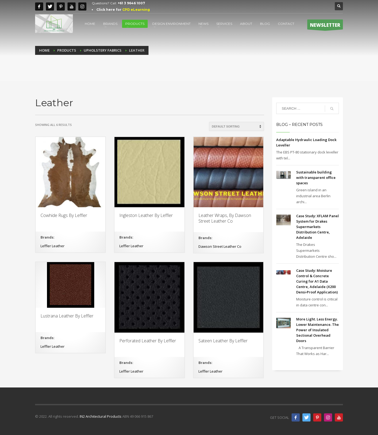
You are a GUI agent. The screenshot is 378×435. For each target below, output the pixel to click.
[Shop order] (236, 126)
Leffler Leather (52, 245)
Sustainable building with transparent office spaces (316, 177)
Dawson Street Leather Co (219, 246)
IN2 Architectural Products (101, 416)
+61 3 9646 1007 (131, 3)
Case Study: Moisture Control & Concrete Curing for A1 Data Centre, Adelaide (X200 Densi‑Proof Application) (317, 281)
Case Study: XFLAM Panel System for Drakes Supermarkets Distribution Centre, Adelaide (317, 226)
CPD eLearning (136, 10)
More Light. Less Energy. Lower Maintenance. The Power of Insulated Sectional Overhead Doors (317, 330)
